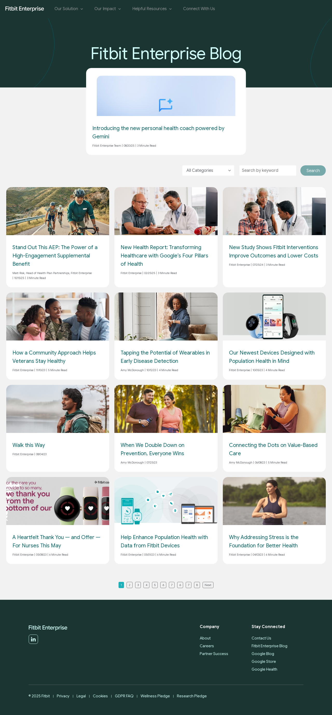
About (205, 638)
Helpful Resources (152, 8)
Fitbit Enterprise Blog (269, 646)
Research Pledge (192, 696)
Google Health (264, 669)
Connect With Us (199, 8)
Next (208, 585)
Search (313, 170)
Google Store (264, 661)
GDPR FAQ (124, 696)
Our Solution (69, 8)
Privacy (63, 696)
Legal (81, 696)
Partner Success (214, 653)
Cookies (100, 696)
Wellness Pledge (155, 696)
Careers (207, 646)
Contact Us (261, 638)
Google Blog (263, 653)
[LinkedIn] (33, 643)
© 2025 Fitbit (39, 696)
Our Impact (108, 8)
